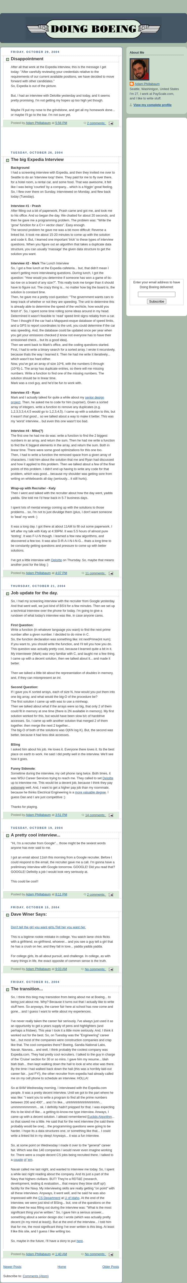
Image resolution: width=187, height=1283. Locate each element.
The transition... (27, 988)
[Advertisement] (59, 141)
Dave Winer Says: (29, 914)
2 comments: (96, 123)
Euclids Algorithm (99, 1117)
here (80, 1241)
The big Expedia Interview (37, 159)
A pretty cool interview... (35, 835)
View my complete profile (152, 105)
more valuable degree (90, 792)
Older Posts (110, 1267)
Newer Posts (12, 1267)
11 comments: (95, 573)
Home (62, 1267)
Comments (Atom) (36, 1276)
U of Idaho (72, 1198)
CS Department (49, 1198)
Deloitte (56, 560)
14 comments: (95, 815)
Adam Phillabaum (147, 84)
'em (29, 1160)
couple (18, 1160)
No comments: (95, 969)
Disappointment (27, 58)
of (25, 1160)
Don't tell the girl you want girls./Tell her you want (48, 927)
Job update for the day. (34, 593)
